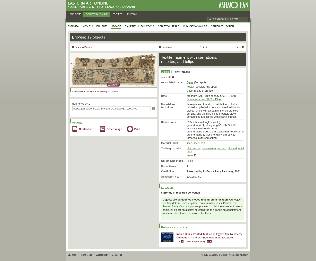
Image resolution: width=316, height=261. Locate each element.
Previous (167, 47)
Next (238, 47)
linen (189, 143)
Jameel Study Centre (175, 206)
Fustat (190, 86)
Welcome (75, 14)
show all (166, 77)
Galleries (131, 26)
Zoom (114, 85)
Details (165, 72)
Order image (114, 129)
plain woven (194, 148)
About (86, 26)
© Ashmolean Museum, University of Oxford (95, 91)
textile (190, 160)
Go (178, 241)
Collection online (97, 14)
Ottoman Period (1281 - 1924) (204, 99)
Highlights (101, 26)
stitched (221, 148)
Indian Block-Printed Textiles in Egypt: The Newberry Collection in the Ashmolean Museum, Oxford (209, 236)
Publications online (195, 26)
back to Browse (84, 47)
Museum (132, 14)
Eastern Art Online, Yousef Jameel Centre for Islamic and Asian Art (102, 5)
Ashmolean (233, 5)
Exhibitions (147, 26)
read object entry (196, 241)
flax (203, 143)
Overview (73, 26)
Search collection (222, 26)
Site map (72, 255)
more (190, 155)
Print (137, 129)
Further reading (182, 72)
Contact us (86, 129)
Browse (116, 26)
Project (117, 14)
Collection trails (168, 26)
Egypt (190, 82)
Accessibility (102, 255)
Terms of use (86, 255)
